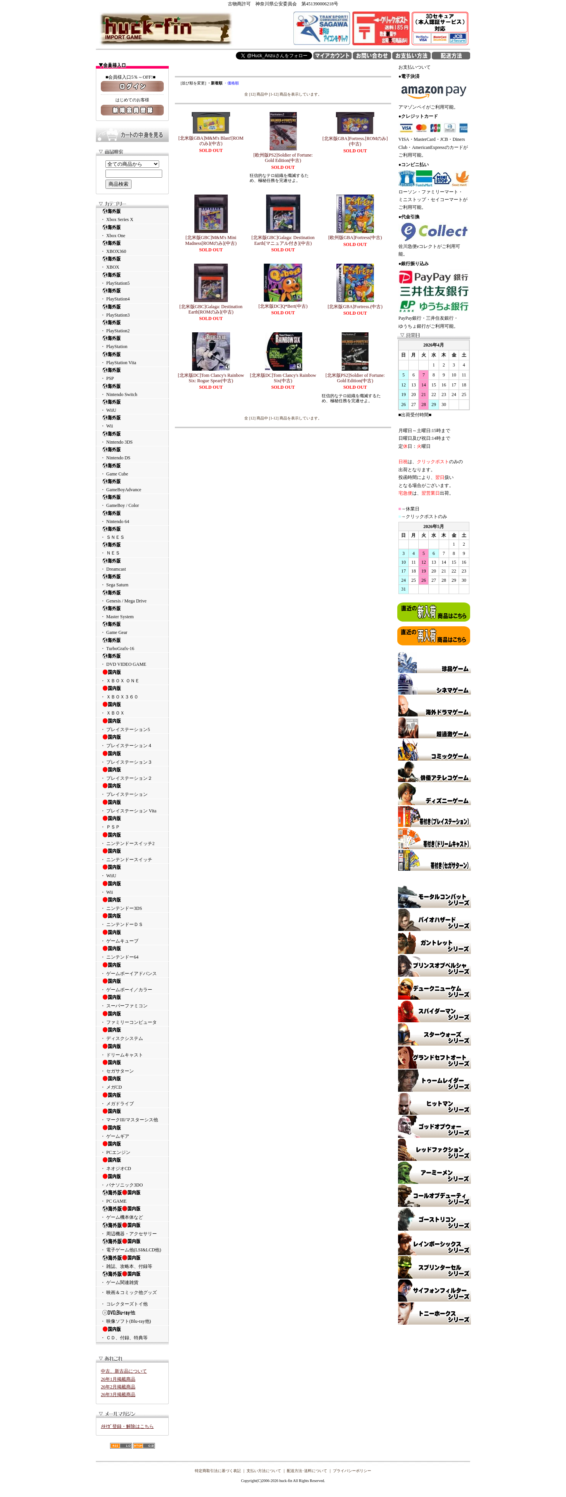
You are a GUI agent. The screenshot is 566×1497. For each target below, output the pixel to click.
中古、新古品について (124, 1371)
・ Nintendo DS (132, 453)
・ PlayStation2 (132, 326)
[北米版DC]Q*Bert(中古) (283, 306)
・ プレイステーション (132, 789)
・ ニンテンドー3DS (132, 903)
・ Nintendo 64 (132, 517)
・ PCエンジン (132, 1147)
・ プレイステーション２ (132, 773)
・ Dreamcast (132, 565)
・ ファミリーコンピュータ (132, 1017)
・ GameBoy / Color (132, 501)
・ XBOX (132, 263)
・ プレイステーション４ (132, 741)
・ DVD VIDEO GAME (132, 660)
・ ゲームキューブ (132, 936)
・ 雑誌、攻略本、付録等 (132, 1261)
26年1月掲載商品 (118, 1379)
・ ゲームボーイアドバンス (132, 969)
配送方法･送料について (307, 1471)
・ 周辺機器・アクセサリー (132, 1229)
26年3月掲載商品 (118, 1394)
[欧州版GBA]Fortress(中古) (355, 237)
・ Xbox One (132, 231)
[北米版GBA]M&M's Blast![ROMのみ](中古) (211, 140)
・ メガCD (132, 1082)
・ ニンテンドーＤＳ (132, 920)
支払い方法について (264, 1471)
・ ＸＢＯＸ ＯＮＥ (132, 676)
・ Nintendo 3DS (132, 438)
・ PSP (132, 374)
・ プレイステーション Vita (132, 806)
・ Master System (132, 612)
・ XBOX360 (132, 247)
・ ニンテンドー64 (132, 952)
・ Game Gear (132, 628)
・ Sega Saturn (132, 580)
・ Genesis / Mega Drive (132, 596)
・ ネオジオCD (132, 1164)
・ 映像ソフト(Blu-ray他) (132, 1317)
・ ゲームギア (132, 1131)
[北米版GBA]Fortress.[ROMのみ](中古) (355, 141)
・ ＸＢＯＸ (132, 708)
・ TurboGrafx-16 (132, 644)
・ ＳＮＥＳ (132, 533)
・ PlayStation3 (132, 311)
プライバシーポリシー (352, 1471)
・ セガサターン (132, 1066)
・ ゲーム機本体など (132, 1212)
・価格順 (231, 83)
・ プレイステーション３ (132, 757)
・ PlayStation (132, 342)
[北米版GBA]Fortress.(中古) (355, 306)
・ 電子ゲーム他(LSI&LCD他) (132, 1245)
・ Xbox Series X (132, 215)
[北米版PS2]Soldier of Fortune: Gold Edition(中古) (355, 378)
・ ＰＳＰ (132, 822)
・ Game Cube (132, 469)
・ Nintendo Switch (132, 390)
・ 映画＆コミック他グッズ (128, 1292)
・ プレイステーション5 (132, 725)
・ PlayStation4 (132, 294)
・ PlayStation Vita (132, 358)
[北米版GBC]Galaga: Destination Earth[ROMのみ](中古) (210, 309)
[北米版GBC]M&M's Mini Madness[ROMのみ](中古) (211, 240)
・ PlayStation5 (132, 279)
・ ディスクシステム (132, 1034)
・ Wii (132, 421)
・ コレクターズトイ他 (124, 1304)
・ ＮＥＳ (132, 548)
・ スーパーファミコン (132, 1001)
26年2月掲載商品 (118, 1387)
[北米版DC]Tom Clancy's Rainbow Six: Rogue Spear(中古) (211, 378)
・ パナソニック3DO (132, 1180)
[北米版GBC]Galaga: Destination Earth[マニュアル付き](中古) (283, 240)
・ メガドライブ (132, 1099)
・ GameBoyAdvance (132, 485)
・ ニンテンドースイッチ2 (132, 839)
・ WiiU (132, 406)
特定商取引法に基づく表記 (218, 1471)
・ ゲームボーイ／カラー (132, 985)
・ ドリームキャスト (132, 1050)
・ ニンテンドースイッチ (132, 855)
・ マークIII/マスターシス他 (132, 1115)
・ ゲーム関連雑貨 (132, 1278)
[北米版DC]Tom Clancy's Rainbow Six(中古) (283, 378)
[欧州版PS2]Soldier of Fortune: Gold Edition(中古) (283, 157)
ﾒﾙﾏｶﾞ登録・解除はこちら (127, 1426)
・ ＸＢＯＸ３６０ (132, 692)
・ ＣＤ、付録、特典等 (132, 1333)
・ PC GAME (132, 1196)
